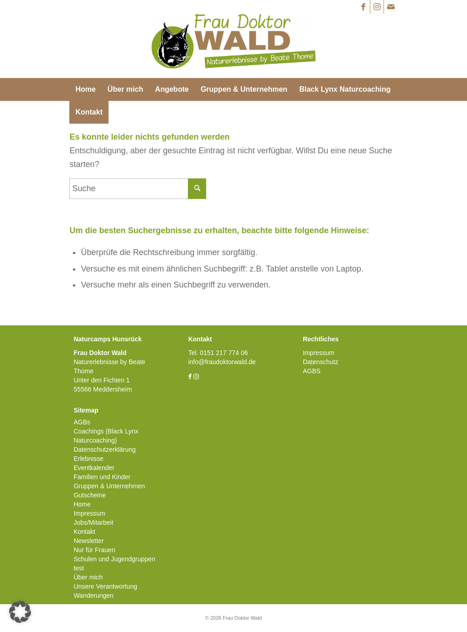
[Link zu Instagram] (377, 7)
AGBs (81, 422)
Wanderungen (93, 595)
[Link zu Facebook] (363, 7)
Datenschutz (320, 362)
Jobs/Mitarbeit (93, 522)
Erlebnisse (88, 458)
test (78, 568)
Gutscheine (89, 495)
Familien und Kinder (101, 477)
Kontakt (84, 531)
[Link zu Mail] (391, 7)
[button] (20, 612)
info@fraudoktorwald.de (222, 362)
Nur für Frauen (94, 550)
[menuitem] (85, 89)
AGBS (312, 371)
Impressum (89, 513)
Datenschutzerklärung (104, 449)
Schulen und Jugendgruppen (114, 559)
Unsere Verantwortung (105, 586)
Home (81, 504)
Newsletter (88, 540)
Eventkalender (93, 467)
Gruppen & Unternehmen (109, 486)
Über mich (88, 577)
